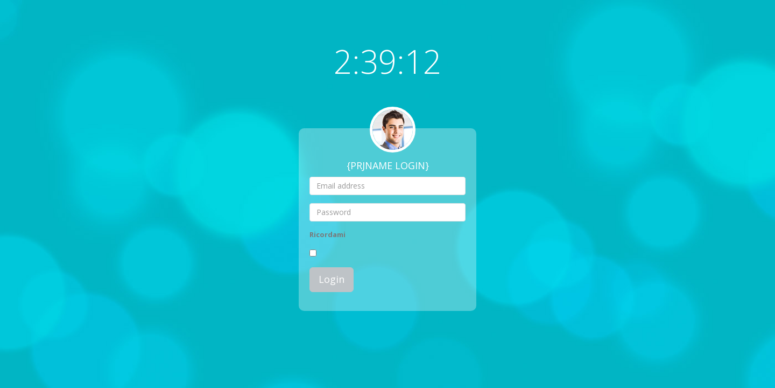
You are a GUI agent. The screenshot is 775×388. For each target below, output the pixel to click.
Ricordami (327, 234)
